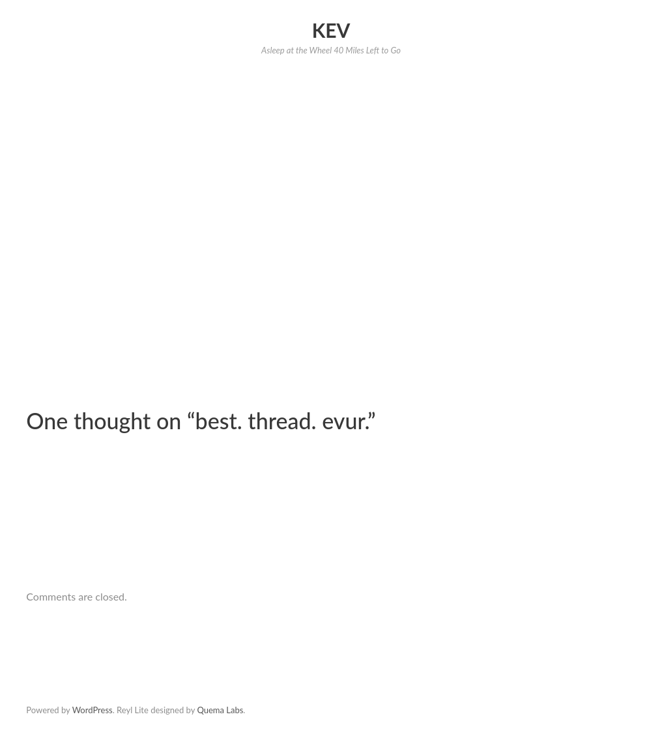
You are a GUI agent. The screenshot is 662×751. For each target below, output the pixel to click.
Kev (331, 30)
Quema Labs (220, 710)
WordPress (92, 710)
